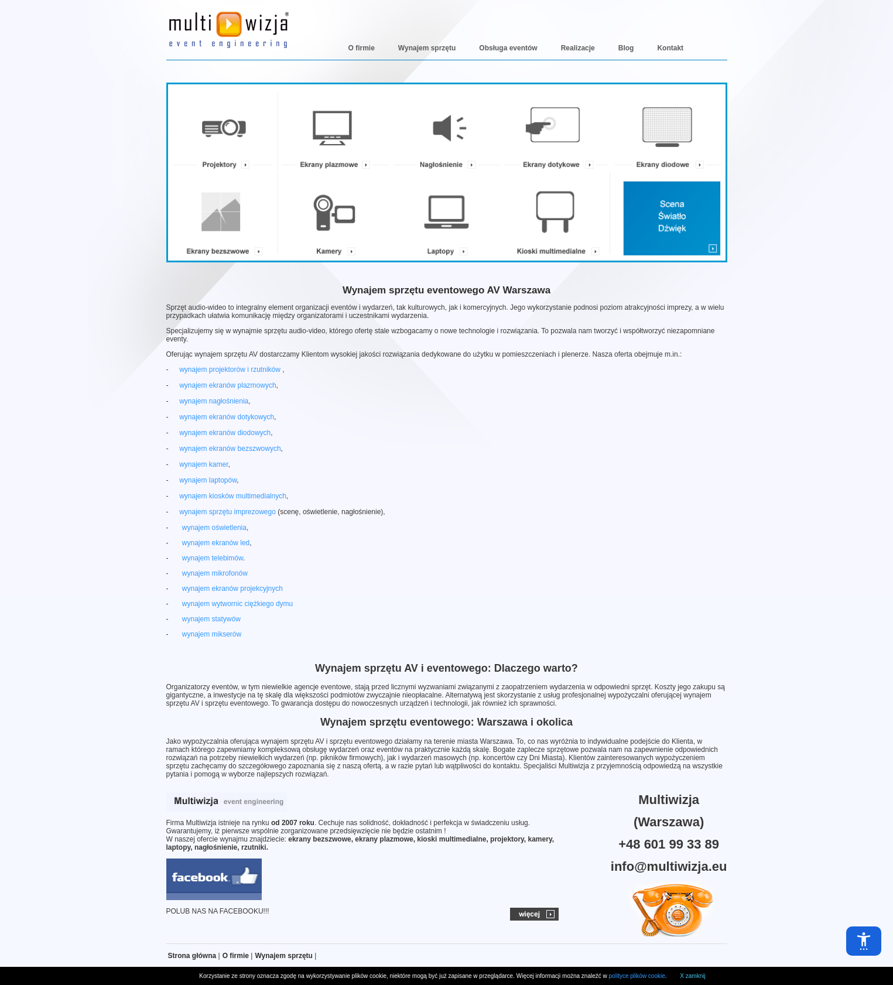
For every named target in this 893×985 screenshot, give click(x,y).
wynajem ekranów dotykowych (226, 417)
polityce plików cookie (637, 976)
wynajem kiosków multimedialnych (232, 496)
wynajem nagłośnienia (213, 401)
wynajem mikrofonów (215, 573)
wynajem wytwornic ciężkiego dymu (237, 604)
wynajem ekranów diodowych (225, 433)
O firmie (361, 48)
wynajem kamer (203, 464)
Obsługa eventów (508, 48)
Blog (626, 48)
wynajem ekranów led (215, 543)
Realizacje (578, 48)
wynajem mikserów (211, 634)
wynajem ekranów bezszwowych (229, 448)
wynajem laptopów (208, 480)
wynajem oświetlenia (214, 528)
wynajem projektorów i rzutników (230, 369)
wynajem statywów (211, 619)
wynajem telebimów (212, 558)
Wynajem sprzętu (427, 48)
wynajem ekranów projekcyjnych (232, 588)
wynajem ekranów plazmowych (227, 385)
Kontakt (670, 48)
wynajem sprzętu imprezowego (227, 512)
